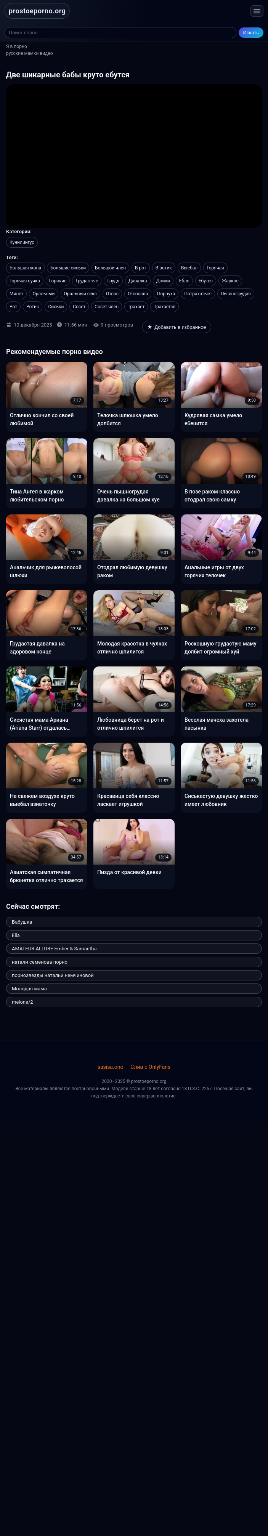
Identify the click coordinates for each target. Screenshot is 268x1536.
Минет (16, 293)
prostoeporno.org (37, 11)
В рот (140, 268)
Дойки (163, 280)
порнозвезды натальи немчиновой (53, 975)
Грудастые (86, 280)
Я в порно (16, 46)
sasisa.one (110, 1067)
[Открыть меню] (256, 11)
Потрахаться (198, 293)
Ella (16, 935)
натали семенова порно (39, 962)
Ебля (184, 280)
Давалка (137, 280)
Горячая (215, 268)
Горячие (58, 280)
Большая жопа (25, 268)
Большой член (110, 268)
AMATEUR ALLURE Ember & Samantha (54, 948)
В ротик (164, 268)
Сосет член (107, 306)
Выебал (189, 268)
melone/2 (22, 1002)
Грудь (113, 280)
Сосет (79, 306)
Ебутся (206, 280)
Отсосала (138, 293)
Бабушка (22, 922)
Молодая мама (29, 988)
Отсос (112, 293)
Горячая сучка (25, 280)
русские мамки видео (29, 53)
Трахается (164, 306)
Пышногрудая (236, 293)
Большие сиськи (68, 268)
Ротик (32, 306)
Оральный (43, 293)
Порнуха (166, 293)
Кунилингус (22, 242)
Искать (251, 32)
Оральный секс (80, 293)
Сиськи (56, 306)
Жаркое (230, 280)
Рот (13, 306)
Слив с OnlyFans (150, 1067)
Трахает (136, 306)
